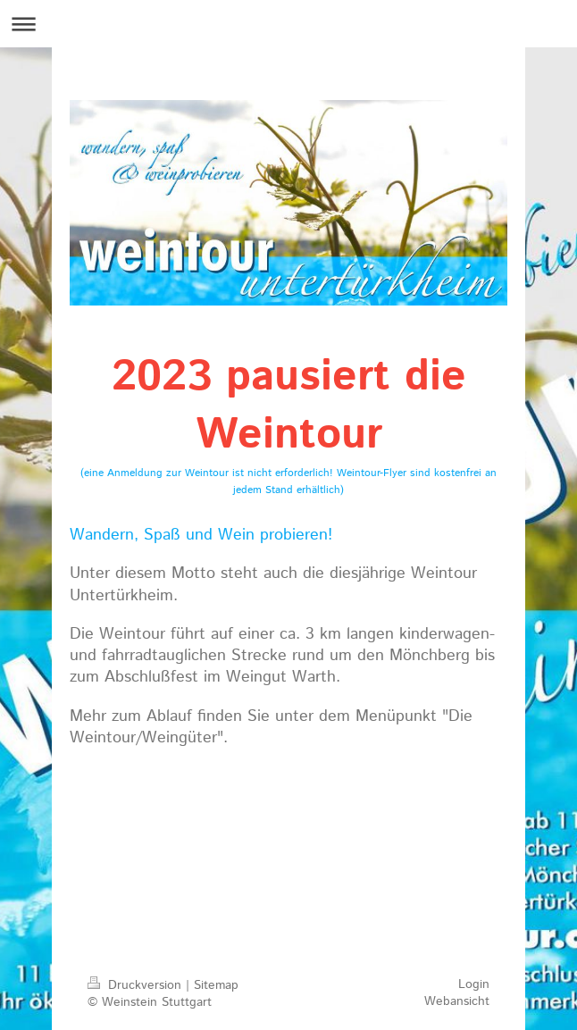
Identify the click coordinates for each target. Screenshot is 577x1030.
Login (473, 984)
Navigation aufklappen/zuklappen (288, 23)
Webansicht (456, 1001)
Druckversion (137, 985)
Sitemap (216, 985)
